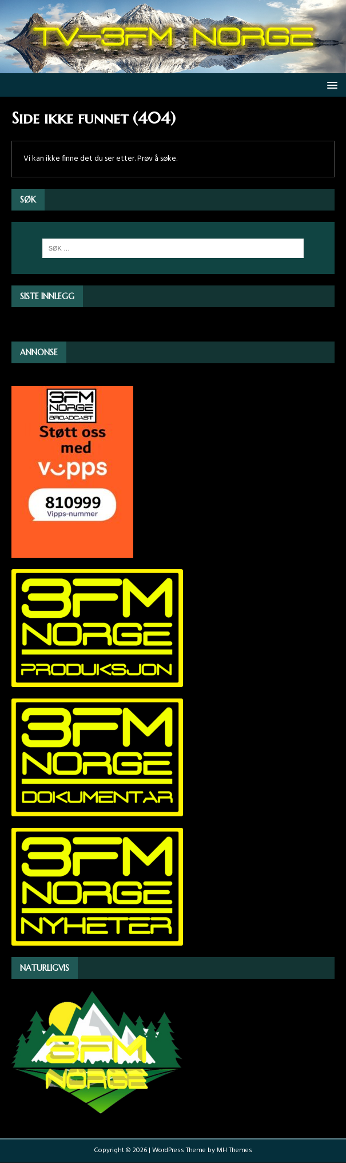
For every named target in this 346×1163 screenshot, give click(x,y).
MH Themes (234, 1150)
